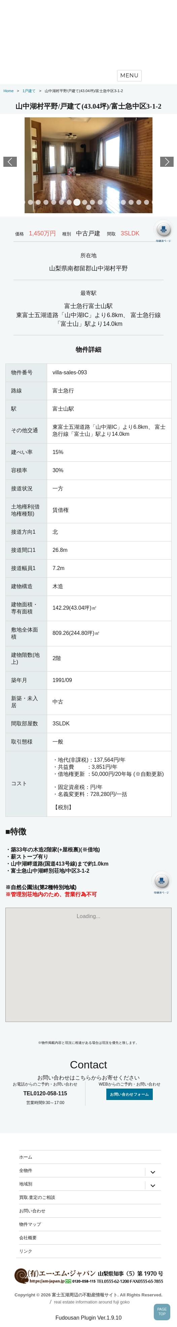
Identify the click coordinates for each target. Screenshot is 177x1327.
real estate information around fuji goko (92, 1301)
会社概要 (28, 1237)
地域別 (25, 1183)
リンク (25, 1251)
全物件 (25, 1170)
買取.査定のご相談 (37, 1197)
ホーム (25, 1157)
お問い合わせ (32, 1210)
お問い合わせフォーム (129, 1094)
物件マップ (30, 1224)
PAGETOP (162, 1311)
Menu (129, 75)
